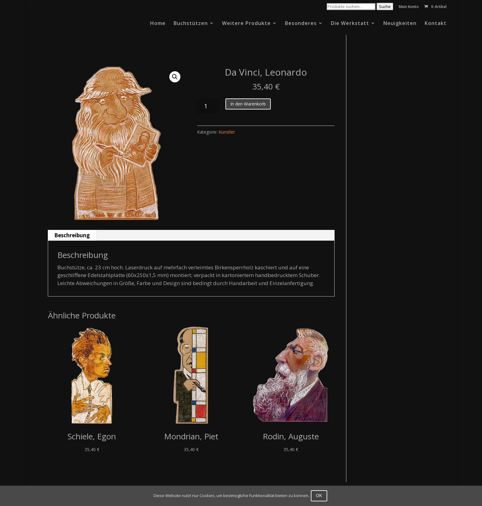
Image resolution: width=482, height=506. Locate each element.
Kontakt (436, 24)
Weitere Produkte (246, 24)
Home (158, 24)
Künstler (84, 56)
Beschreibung (72, 235)
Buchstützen (191, 24)
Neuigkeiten (400, 24)
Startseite (59, 56)
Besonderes (301, 24)
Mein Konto (409, 7)
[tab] (72, 235)
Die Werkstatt (350, 24)
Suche (385, 6)
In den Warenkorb (248, 104)
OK (320, 495)
